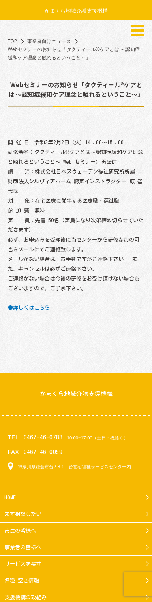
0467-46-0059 (43, 452)
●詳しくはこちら (29, 308)
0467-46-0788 (43, 437)
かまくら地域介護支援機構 (76, 10)
